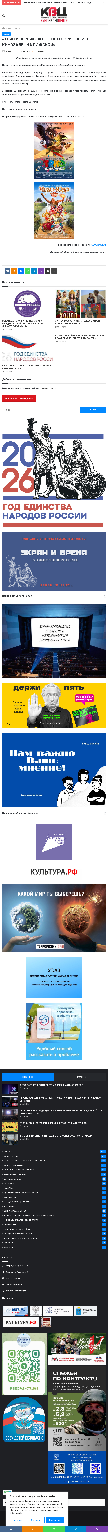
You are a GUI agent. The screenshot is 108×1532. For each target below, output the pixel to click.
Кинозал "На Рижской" (14, 1165)
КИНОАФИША (10, 1197)
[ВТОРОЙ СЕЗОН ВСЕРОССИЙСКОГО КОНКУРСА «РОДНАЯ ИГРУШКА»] (10, 1127)
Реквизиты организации (15, 1291)
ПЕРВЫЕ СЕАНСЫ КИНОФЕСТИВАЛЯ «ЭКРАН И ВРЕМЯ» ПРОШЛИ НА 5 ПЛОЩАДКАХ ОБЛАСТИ (63, 2)
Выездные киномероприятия (17, 1202)
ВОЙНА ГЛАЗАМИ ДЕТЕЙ (15, 1211)
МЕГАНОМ (8, 1247)
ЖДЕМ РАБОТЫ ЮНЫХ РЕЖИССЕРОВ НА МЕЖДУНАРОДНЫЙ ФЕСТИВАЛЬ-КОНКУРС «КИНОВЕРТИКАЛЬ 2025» (23, 323)
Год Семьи (8, 1243)
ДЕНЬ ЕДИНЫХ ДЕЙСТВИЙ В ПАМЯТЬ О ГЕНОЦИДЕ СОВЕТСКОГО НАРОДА (56, 1136)
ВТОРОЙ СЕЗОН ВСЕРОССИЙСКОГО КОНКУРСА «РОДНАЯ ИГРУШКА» (53, 1123)
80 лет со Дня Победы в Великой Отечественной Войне (29, 1215)
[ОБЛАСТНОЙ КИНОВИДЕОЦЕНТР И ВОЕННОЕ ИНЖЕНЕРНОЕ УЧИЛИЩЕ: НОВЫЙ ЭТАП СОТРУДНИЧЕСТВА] (10, 1114)
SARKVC (9, 52)
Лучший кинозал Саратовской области (21, 1192)
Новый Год (9, 1188)
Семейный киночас (12, 1179)
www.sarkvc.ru (16, 1284)
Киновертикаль (11, 1156)
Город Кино (9, 1183)
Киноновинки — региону (15, 1174)
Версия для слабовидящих (19, 398)
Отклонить (36, 1520)
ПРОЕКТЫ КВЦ (10, 1224)
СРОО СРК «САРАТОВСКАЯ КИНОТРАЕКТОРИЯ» (25, 1161)
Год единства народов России (18, 1233)
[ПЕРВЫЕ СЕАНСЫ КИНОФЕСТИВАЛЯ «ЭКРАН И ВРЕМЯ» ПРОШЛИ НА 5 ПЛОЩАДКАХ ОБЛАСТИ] (10, 1101)
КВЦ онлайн (9, 1206)
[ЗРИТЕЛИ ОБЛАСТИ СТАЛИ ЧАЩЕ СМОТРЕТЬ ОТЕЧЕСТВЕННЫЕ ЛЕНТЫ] (80, 303)
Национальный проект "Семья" (18, 1229)
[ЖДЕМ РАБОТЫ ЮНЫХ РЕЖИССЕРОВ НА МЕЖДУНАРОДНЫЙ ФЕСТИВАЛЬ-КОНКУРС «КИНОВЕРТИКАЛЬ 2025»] (27, 303)
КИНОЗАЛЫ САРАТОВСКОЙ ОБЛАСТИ (21, 1220)
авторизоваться (49, 388)
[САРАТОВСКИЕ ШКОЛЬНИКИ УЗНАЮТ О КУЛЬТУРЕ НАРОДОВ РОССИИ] (27, 348)
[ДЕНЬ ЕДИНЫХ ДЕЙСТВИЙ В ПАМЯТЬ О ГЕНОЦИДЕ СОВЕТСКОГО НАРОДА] (10, 1139)
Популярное (80, 1077)
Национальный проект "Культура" (19, 1170)
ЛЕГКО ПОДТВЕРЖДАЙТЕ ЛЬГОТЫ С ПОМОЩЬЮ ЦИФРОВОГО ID (51, 1085)
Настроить (18, 1520)
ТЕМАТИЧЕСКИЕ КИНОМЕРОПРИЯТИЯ (20, 1238)
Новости (18, 28)
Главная (6, 28)
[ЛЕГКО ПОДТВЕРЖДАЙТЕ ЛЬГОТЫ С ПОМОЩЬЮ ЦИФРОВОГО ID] (10, 1089)
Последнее (27, 1077)
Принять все (55, 1520)
